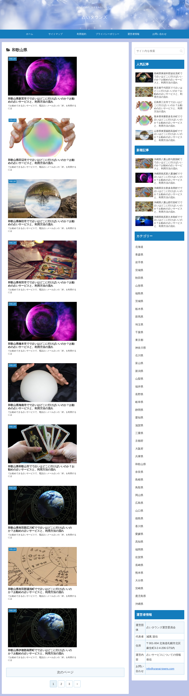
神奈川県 (140, 347)
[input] (159, 51)
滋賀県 (139, 425)
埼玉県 (139, 324)
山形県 (139, 285)
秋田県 (139, 277)
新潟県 (139, 371)
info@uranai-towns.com (160, 668)
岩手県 (139, 262)
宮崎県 (139, 588)
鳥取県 (139, 487)
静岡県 (139, 409)
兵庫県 (139, 456)
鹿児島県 (140, 596)
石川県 (139, 355)
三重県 (139, 433)
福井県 (139, 386)
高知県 (139, 541)
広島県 (139, 502)
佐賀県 (139, 557)
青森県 (139, 254)
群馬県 (139, 316)
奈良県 (139, 471)
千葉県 (139, 332)
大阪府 (139, 448)
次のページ (65, 344)
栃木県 (139, 308)
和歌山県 (140, 464)
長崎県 (139, 565)
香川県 (139, 526)
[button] (181, 51)
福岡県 (139, 549)
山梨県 (139, 378)
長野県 (139, 394)
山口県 (139, 510)
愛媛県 (139, 533)
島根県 (139, 479)
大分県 (139, 580)
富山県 (139, 363)
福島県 (139, 293)
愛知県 (139, 417)
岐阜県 (139, 402)
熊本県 (139, 572)
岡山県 (139, 495)
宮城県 (139, 270)
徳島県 (139, 518)
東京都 (139, 339)
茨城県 (139, 301)
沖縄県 (139, 603)
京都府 (139, 440)
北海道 (139, 246)
